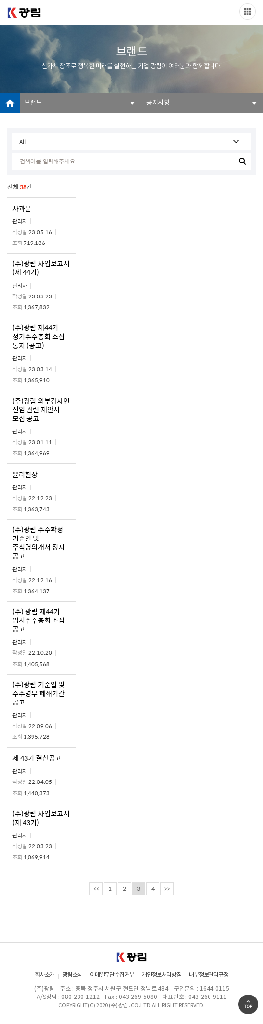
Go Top (248, 1004)
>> (167, 888)
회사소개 (44, 975)
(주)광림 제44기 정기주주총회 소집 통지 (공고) (38, 336)
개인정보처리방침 (161, 975)
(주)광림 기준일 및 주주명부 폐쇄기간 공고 (38, 693)
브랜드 (33, 103)
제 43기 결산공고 (36, 758)
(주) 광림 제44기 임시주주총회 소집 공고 (38, 620)
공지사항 (158, 103)
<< (96, 888)
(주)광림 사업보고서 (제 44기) (41, 267)
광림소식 (72, 975)
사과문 (21, 208)
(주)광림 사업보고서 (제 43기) (41, 818)
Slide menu (247, 11)
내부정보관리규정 (208, 975)
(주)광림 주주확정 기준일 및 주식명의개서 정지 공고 (38, 542)
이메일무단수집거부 (112, 975)
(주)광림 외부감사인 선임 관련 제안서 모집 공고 (41, 409)
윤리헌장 (25, 474)
